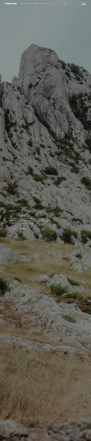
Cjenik (41, 3)
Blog (22, 3)
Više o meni (23, 228)
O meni (25, 3)
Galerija (30, 3)
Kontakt (46, 3)
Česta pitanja (36, 3)
